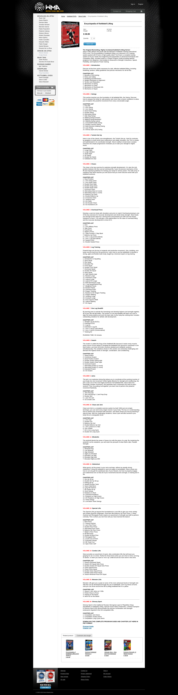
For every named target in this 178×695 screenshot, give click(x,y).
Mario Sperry (43, 37)
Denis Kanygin (43, 77)
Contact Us (117, 11)
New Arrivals (64, 676)
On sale (63, 679)
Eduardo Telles (44, 42)
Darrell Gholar (43, 71)
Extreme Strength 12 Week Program (130, 653)
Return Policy (85, 679)
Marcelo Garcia (44, 27)
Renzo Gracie (43, 53)
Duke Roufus (43, 59)
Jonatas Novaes (44, 24)
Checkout (48, 93)
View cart (39, 93)
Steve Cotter (82, 16)
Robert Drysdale (44, 35)
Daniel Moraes (43, 46)
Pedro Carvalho (44, 40)
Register (140, 4)
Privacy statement (86, 673)
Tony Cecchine (44, 73)
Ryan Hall (42, 18)
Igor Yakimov (43, 66)
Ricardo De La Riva (45, 48)
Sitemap (63, 671)
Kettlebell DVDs (71, 16)
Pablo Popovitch (44, 29)
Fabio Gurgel (43, 44)
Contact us (84, 671)
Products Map (65, 673)
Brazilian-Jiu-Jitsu (45, 16)
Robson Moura (44, 33)
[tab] (68, 635)
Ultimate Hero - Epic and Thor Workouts (110, 653)
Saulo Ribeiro (43, 20)
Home (63, 16)
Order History (107, 676)
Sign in (105, 671)
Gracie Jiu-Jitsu (44, 51)
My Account (106, 673)
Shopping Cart (131, 11)
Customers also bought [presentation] (84, 635)
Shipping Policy (85, 676)
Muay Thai (41, 57)
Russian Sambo (44, 64)
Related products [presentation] (68, 635)
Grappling (42, 69)
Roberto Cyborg (44, 31)
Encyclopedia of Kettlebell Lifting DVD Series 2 (72, 653)
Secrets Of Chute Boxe (46, 62)
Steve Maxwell (43, 82)
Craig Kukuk (43, 55)
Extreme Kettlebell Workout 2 (90, 653)
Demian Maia (43, 22)
